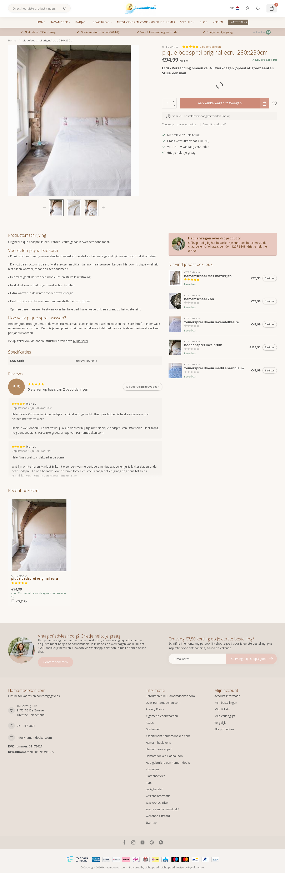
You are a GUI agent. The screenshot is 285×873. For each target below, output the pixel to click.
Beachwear (101, 22)
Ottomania (170, 47)
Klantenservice (155, 776)
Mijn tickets (222, 709)
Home (41, 22)
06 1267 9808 (26, 726)
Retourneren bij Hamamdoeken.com (170, 696)
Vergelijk (21, 601)
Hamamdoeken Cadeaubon (164, 756)
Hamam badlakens (158, 743)
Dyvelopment (196, 867)
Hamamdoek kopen (159, 749)
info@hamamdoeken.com (34, 738)
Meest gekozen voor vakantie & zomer (146, 22)
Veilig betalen (154, 789)
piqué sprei (80, 341)
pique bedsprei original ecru (34, 578)
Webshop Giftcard (158, 816)
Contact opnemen (55, 662)
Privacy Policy (155, 709)
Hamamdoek (59, 22)
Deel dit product (214, 124)
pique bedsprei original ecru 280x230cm (48, 40)
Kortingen (152, 769)
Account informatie (227, 696)
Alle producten (224, 729)
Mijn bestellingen (225, 703)
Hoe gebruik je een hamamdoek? (168, 763)
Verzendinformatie (158, 796)
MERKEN (217, 22)
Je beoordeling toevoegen (142, 387)
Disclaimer (153, 729)
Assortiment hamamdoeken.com (168, 736)
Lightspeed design (172, 867)
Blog (204, 22)
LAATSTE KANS (238, 22)
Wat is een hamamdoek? (162, 809)
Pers (149, 783)
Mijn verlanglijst (224, 716)
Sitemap (151, 822)
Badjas (80, 22)
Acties (150, 723)
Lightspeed (152, 867)
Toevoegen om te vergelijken (180, 124)
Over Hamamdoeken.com (163, 703)
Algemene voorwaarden (162, 716)
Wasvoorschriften (157, 803)
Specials (186, 22)
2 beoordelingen (210, 47)
